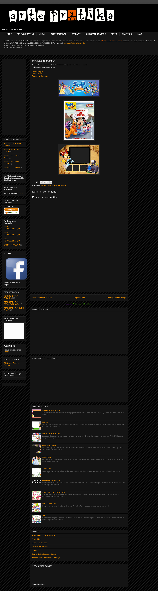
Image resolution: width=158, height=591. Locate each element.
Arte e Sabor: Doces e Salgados (43, 535)
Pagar (20, 193)
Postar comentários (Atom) (82, 304)
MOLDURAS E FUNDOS (57, 185)
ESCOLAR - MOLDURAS (51, 434)
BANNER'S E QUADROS (96, 34)
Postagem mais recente (42, 298)
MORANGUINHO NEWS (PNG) (53, 492)
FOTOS (114, 34)
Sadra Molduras (37, 74)
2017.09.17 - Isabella (12, 168)
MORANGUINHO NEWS (51, 410)
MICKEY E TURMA (43, 60)
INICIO (9, 34)
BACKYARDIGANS (49, 504)
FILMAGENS (127, 34)
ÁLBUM (42, 34)
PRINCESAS (46, 457)
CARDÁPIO (76, 34)
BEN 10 (45, 422)
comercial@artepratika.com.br (74, 43)
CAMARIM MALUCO (12, 245)
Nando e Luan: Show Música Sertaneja (46, 558)
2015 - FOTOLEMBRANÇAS (12, 240)
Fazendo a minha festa (40, 76)
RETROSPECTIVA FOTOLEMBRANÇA (11, 303)
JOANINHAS (46, 469)
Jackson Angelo (37, 72)
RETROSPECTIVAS (58, 34)
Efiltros (34, 550)
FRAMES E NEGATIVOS (51, 480)
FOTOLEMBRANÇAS (25, 34)
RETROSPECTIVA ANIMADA (11, 297)
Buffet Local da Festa (39, 543)
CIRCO (44, 515)
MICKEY (44, 185)
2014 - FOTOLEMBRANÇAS (12, 234)
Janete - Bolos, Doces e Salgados (44, 554)
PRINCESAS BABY (49, 445)
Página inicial (79, 298)
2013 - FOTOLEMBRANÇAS (12, 228)
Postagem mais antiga (116, 298)
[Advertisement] (79, 273)
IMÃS (139, 34)
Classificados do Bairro (40, 547)
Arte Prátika (36, 539)
